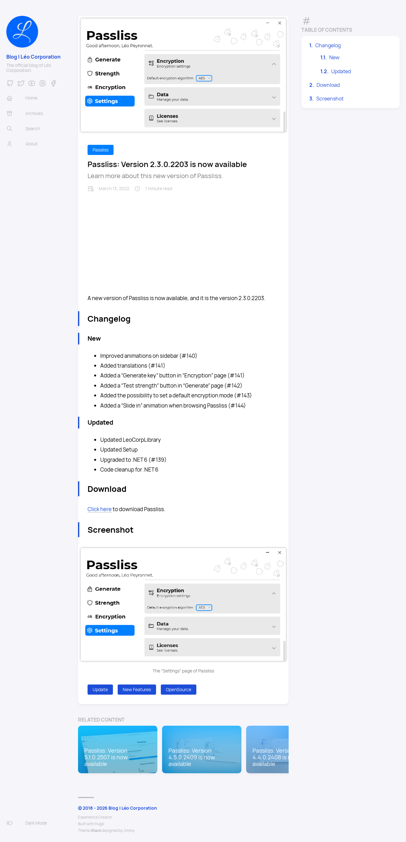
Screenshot (330, 98)
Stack (96, 830)
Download (328, 84)
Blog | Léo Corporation (33, 56)
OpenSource (178, 689)
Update (100, 689)
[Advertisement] (183, 239)
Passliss (100, 150)
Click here (100, 509)
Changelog (328, 45)
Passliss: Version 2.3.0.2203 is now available (167, 164)
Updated (341, 71)
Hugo (99, 823)
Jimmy (128, 830)
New (334, 57)
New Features (137, 689)
